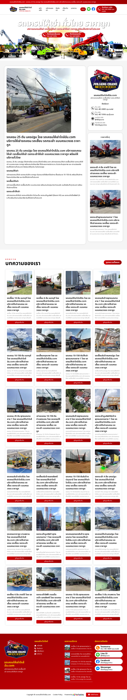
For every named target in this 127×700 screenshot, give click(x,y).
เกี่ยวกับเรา (65, 9)
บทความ (74, 8)
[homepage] (14, 9)
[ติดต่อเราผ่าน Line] (88, 9)
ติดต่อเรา (58, 9)
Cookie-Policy (57, 695)
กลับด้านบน (93, 694)
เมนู (83, 9)
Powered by (74, 695)
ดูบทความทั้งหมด (112, 262)
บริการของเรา (49, 9)
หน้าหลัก (40, 9)
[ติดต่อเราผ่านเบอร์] (106, 9)
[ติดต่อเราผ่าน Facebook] (93, 9)
